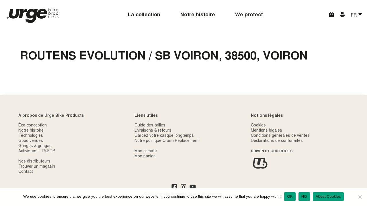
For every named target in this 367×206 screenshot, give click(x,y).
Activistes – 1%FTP (36, 151)
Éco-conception (32, 126)
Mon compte (145, 151)
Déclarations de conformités (277, 141)
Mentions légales (266, 131)
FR (354, 15)
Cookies (258, 126)
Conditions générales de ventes (280, 136)
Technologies (30, 136)
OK (289, 196)
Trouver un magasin (36, 167)
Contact (25, 172)
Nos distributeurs (34, 162)
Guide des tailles (149, 126)
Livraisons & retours (152, 131)
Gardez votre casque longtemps (164, 136)
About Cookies (328, 196)
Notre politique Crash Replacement (166, 141)
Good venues (30, 141)
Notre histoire (197, 15)
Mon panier (144, 156)
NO (304, 196)
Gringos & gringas (35, 146)
